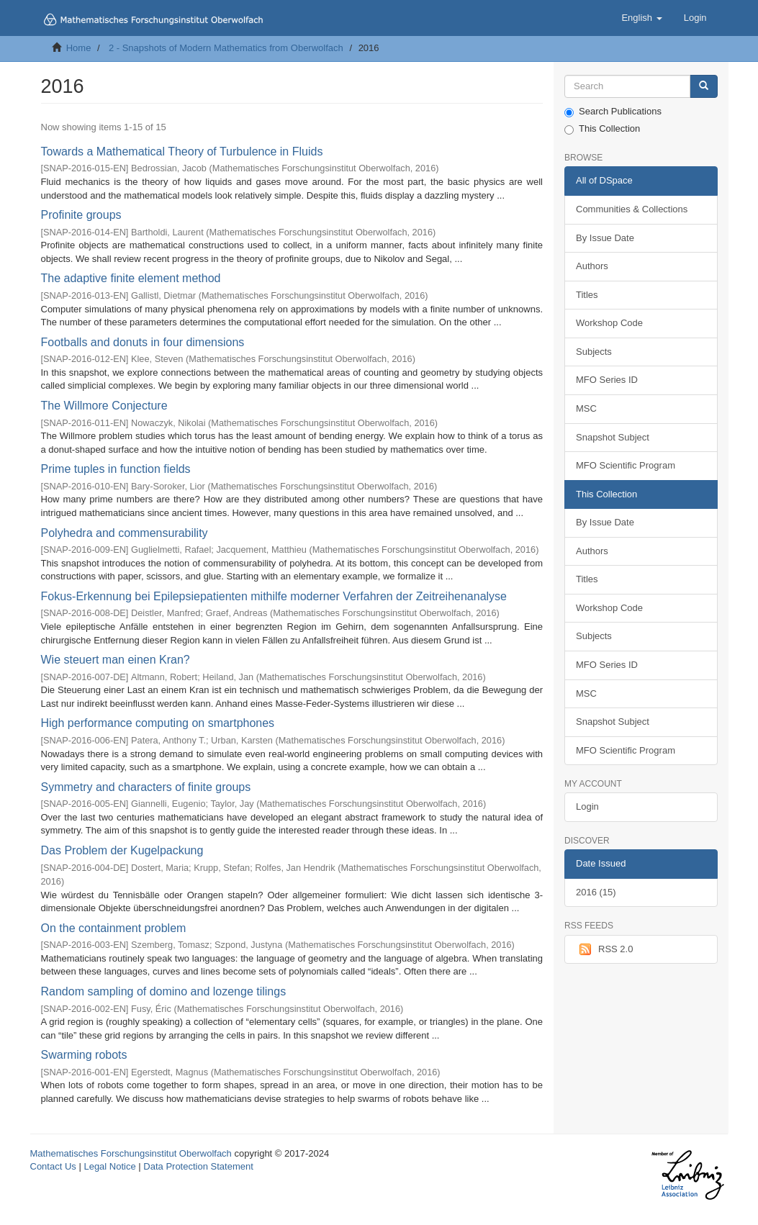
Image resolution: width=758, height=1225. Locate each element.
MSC (586, 408)
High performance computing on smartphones (158, 723)
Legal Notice (109, 1166)
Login (587, 806)
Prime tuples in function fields (116, 469)
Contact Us (53, 1166)
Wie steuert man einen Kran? (115, 660)
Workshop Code (609, 322)
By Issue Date (605, 237)
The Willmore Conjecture (104, 405)
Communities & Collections (631, 209)
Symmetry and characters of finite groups (146, 787)
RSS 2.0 (604, 949)
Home (78, 47)
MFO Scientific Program (625, 465)
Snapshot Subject (612, 437)
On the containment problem (113, 928)
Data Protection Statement (198, 1166)
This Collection (602, 129)
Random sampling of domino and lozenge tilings (163, 991)
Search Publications (613, 111)
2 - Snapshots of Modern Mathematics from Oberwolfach (226, 47)
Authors (592, 266)
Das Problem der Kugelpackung (122, 850)
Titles (587, 294)
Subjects (594, 351)
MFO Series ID (607, 379)
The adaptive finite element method (131, 278)
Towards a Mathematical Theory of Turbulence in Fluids (182, 151)
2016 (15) (596, 892)
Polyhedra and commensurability (124, 533)
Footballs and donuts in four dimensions (143, 342)
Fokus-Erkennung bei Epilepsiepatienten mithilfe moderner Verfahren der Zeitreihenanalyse (274, 596)
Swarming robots (84, 1055)
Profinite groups (81, 215)
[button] (641, 18)
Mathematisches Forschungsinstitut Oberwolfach (131, 1153)
